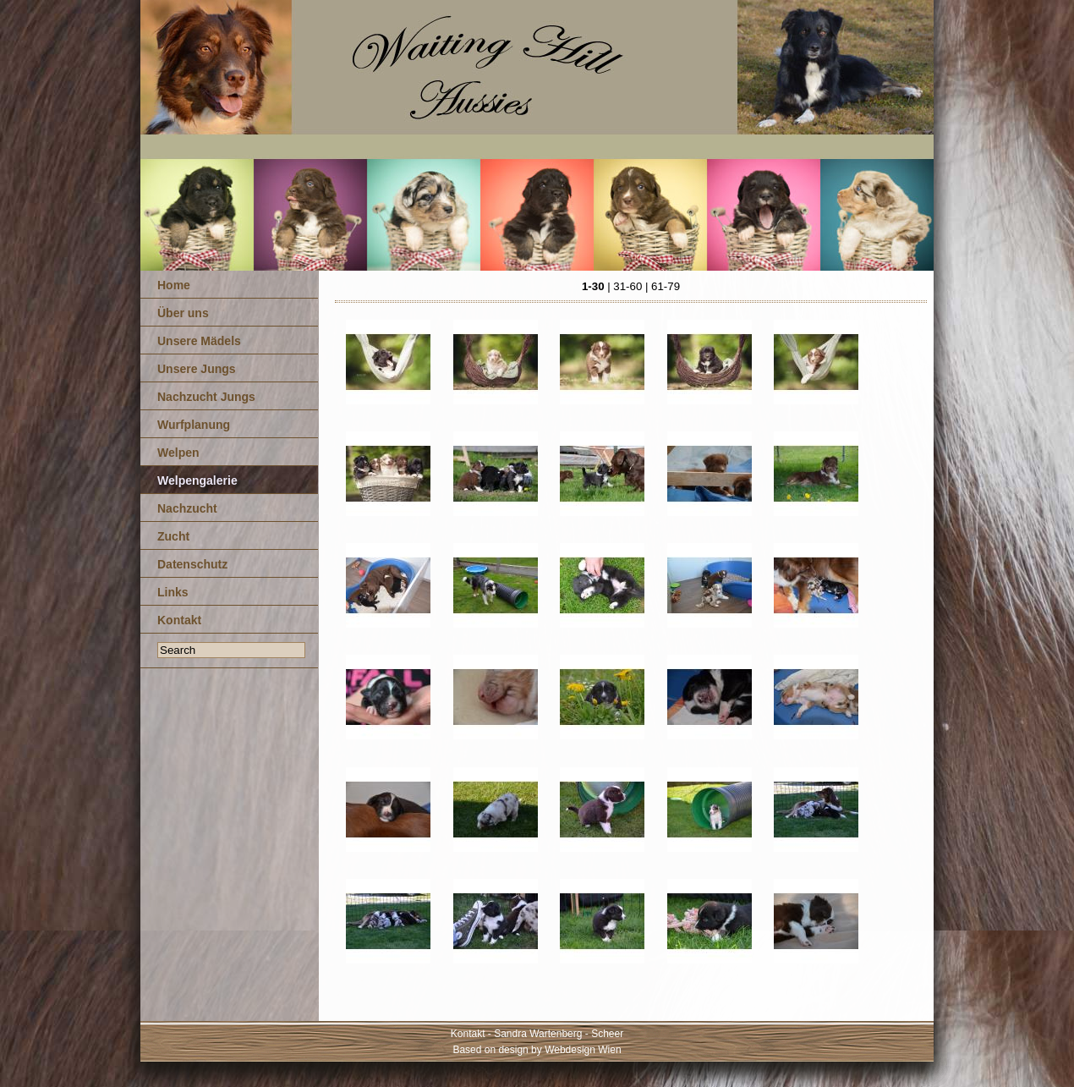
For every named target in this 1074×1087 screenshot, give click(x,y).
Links (173, 592)
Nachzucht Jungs (206, 397)
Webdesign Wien (583, 1050)
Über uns (183, 313)
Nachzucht (187, 508)
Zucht (173, 536)
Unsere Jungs (196, 369)
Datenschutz (192, 564)
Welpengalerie (197, 480)
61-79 (665, 286)
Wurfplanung (193, 424)
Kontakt (179, 620)
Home (173, 285)
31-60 (627, 286)
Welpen (178, 452)
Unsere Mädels (199, 341)
